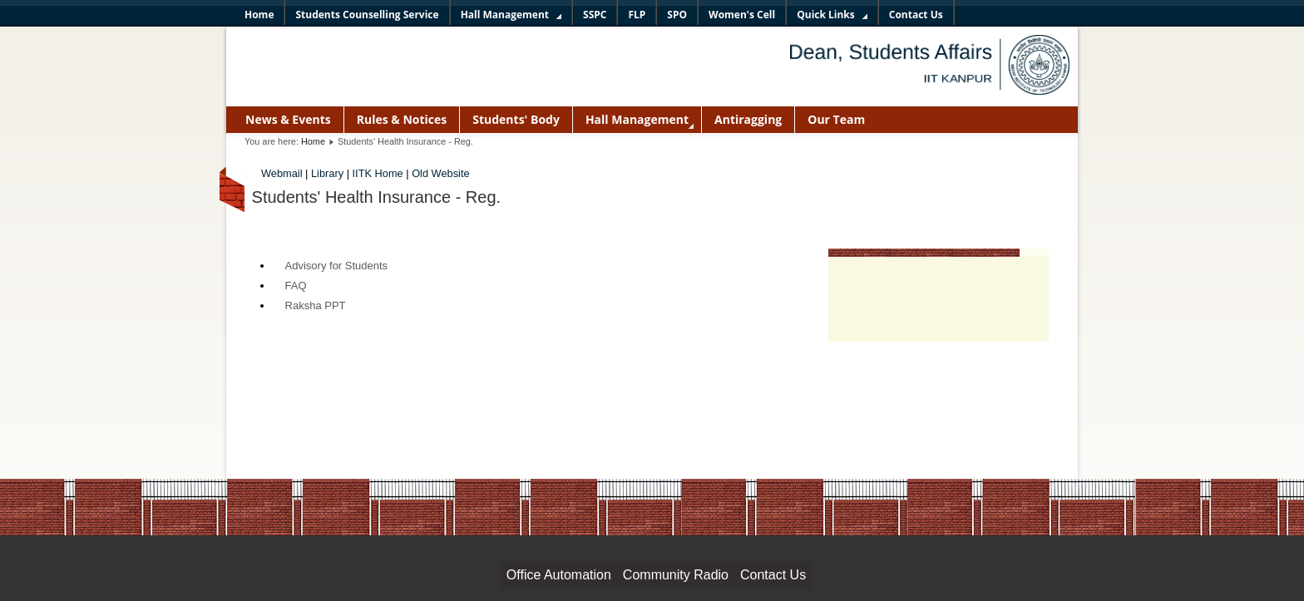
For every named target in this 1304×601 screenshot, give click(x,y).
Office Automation (558, 575)
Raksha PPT (315, 305)
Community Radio (676, 575)
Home (313, 141)
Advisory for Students (336, 265)
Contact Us (773, 575)
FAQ (296, 285)
